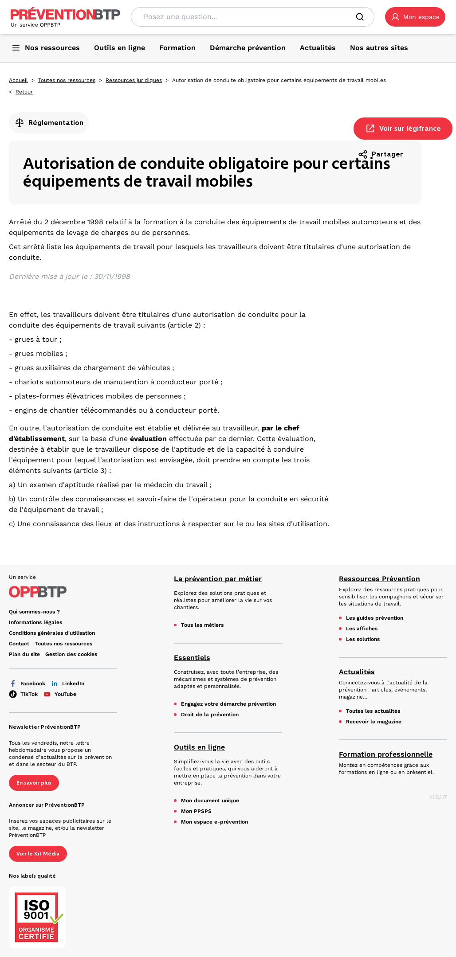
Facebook (27, 683)
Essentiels (192, 657)
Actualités (357, 672)
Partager (380, 154)
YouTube (59, 694)
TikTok (23, 694)
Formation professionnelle (385, 754)
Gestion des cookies (71, 654)
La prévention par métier (218, 578)
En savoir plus (33, 783)
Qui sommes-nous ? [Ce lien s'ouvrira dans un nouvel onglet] (34, 612)
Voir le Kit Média (37, 854)
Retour (24, 91)
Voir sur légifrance (403, 128)
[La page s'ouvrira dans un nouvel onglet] (415, 17)
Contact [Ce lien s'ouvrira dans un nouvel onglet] (19, 644)
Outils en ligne (199, 747)
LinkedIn (67, 683)
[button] (415, 17)
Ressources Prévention (379, 578)
